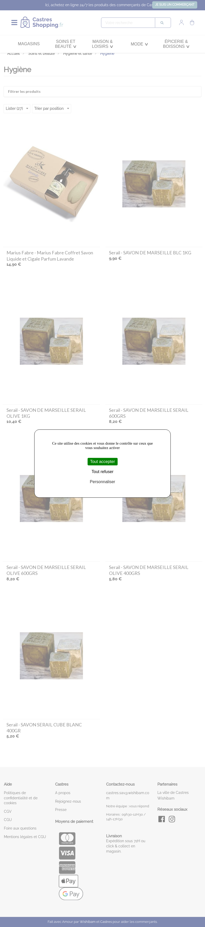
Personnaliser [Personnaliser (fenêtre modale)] (102, 482)
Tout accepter (102, 461)
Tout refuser (102, 471)
